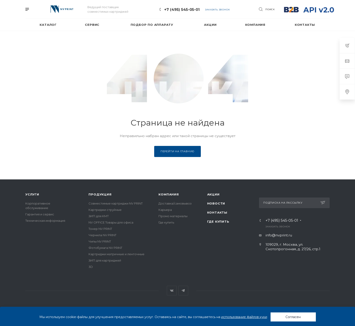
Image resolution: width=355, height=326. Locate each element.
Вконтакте (172, 290)
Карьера (165, 210)
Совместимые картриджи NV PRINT (116, 203)
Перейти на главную (177, 151)
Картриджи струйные (105, 210)
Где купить (166, 222)
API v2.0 (318, 9)
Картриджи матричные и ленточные (116, 254)
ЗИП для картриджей (105, 260)
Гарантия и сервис (39, 214)
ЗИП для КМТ (99, 216)
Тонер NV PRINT (100, 229)
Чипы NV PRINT (100, 241)
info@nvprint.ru (279, 235)
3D (91, 267)
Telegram (183, 290)
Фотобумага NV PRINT (105, 248)
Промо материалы (172, 216)
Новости (216, 203)
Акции (213, 194)
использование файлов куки (244, 317)
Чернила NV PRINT (102, 235)
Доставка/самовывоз (175, 203)
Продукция (100, 194)
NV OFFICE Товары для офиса (111, 222)
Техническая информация (45, 220)
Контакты (217, 212)
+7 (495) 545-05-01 (182, 9)
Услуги (32, 194)
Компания (168, 194)
